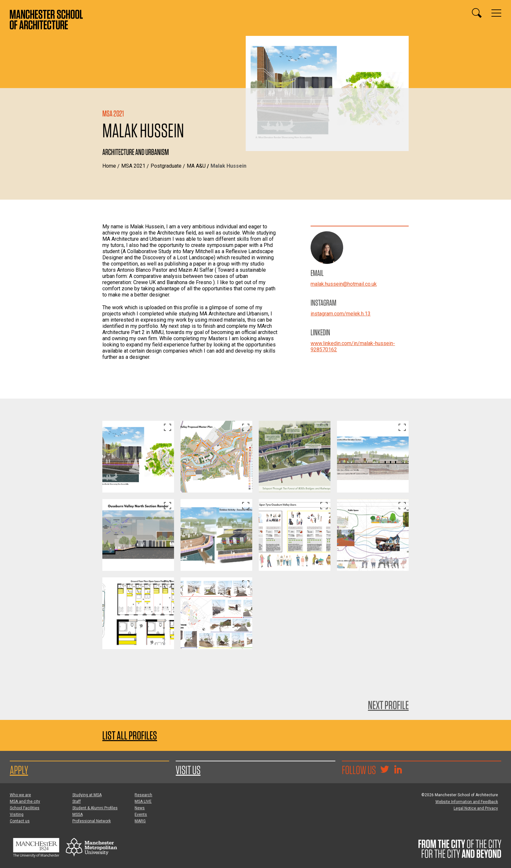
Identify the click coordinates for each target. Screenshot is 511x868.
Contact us (20, 821)
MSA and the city (25, 801)
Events (141, 814)
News (140, 808)
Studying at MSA (87, 795)
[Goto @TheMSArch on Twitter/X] (384, 770)
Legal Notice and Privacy (476, 808)
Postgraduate (166, 166)
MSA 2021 (133, 166)
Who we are (20, 795)
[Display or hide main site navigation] (496, 13)
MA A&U (196, 166)
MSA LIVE (143, 801)
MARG (140, 821)
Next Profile (388, 705)
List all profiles (129, 735)
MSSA (77, 814)
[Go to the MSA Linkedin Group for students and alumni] (398, 770)
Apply (19, 770)
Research (143, 795)
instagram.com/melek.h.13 (341, 314)
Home (109, 166)
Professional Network (91, 821)
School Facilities (24, 808)
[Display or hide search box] (477, 13)
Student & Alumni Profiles (95, 808)
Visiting (16, 814)
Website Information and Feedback (466, 801)
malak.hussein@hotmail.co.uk (344, 284)
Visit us (188, 770)
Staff (76, 801)
